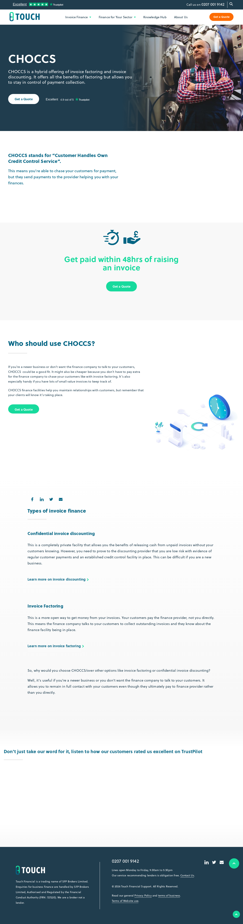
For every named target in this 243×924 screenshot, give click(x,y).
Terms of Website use (125, 901)
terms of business (169, 895)
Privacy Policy (142, 895)
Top (236, 914)
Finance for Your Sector (117, 17)
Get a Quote (221, 17)
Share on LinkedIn (40, 498)
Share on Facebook (31, 498)
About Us (181, 17)
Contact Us (187, 875)
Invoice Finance (78, 17)
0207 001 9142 (212, 4)
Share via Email (59, 498)
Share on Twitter (50, 498)
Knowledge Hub (154, 17)
